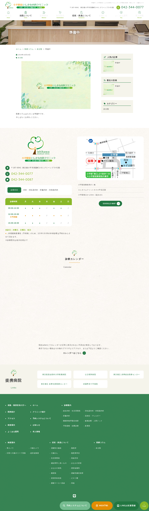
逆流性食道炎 (56, 478)
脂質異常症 (75, 453)
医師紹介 (11, 412)
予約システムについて (75, 506)
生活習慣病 (55, 458)
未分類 (20, 58)
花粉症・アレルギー (93, 416)
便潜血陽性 (75, 468)
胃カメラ (10, 448)
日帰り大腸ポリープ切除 (16, 453)
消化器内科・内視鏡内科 (94, 411)
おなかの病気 (56, 468)
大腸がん (54, 453)
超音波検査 (34, 453)
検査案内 (60, 16)
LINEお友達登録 (126, 506)
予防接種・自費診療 (71, 426)
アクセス (11, 418)
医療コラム (100, 442)
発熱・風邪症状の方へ (17, 405)
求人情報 (139, 16)
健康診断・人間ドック (93, 421)
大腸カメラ (34, 448)
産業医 (87, 426)
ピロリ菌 (74, 478)
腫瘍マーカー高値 (58, 483)
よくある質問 (121, 16)
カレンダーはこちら (72, 353)
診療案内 (44, 16)
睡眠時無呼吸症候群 (71, 421)
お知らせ (103, 16)
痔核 (73, 483)
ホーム (8, 16)
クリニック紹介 (39, 412)
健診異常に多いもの (59, 463)
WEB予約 (102, 506)
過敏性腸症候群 (77, 473)
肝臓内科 (66, 416)
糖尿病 (53, 473)
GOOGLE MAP (109, 203)
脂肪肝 (73, 448)
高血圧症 (74, 458)
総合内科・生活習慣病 (71, 411)
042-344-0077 (22, 174)
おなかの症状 (76, 463)
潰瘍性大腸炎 (56, 448)
